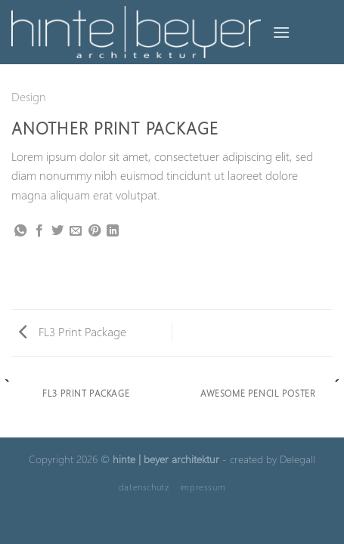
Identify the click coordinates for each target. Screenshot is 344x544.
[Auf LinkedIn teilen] (113, 231)
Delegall (297, 458)
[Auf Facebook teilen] (39, 231)
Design (28, 96)
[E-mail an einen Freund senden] (76, 231)
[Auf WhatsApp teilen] (20, 231)
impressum (203, 487)
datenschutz (144, 487)
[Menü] (281, 32)
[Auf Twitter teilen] (57, 231)
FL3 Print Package (72, 331)
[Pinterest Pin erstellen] (94, 231)
